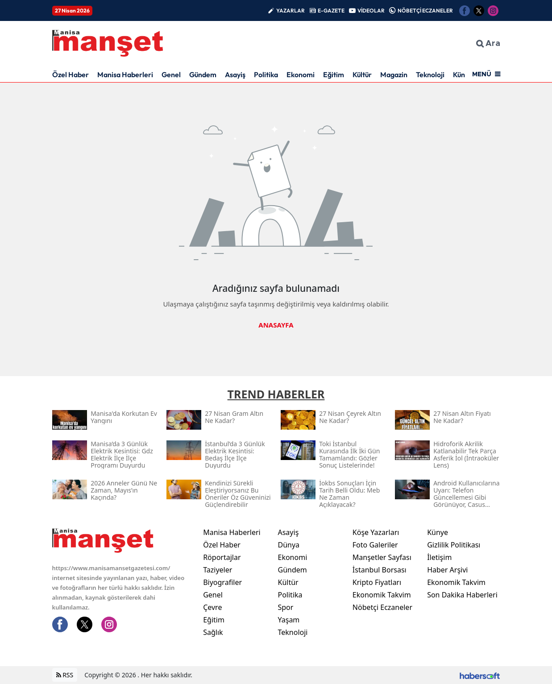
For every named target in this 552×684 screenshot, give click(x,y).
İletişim (439, 557)
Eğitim (333, 74)
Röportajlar (222, 557)
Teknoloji (430, 74)
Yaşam (288, 620)
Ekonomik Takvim (382, 595)
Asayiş (235, 74)
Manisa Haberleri (125, 74)
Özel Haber (70, 74)
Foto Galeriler (375, 545)
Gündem (202, 74)
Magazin (393, 74)
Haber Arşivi (447, 570)
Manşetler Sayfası (382, 557)
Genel (171, 74)
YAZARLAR (290, 10)
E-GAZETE (331, 10)
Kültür (362, 74)
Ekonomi (300, 74)
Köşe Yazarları (376, 532)
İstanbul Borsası (380, 570)
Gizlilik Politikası (453, 545)
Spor (285, 607)
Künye (437, 532)
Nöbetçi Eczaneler (382, 607)
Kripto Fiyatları (377, 582)
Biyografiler (222, 582)
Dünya (288, 545)
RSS (65, 675)
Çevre (212, 607)
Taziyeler (217, 570)
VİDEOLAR (371, 10)
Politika (266, 74)
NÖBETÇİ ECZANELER (425, 10)
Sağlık (213, 632)
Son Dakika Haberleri (462, 595)
